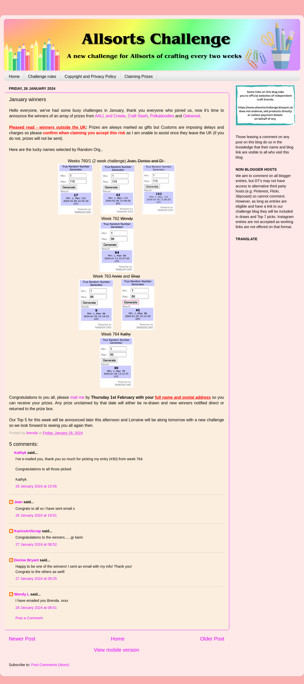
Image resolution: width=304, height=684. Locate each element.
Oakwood (191, 116)
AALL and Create (110, 116)
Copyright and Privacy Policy (90, 76)
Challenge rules (42, 76)
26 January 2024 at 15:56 (36, 486)
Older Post (212, 639)
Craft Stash (138, 116)
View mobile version (116, 650)
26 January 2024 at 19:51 (36, 515)
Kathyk (20, 453)
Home (14, 76)
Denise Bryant (26, 560)
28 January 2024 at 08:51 (36, 608)
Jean (18, 502)
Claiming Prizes (139, 76)
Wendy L (21, 594)
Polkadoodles (162, 116)
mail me (77, 397)
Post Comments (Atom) (50, 665)
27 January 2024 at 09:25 (36, 579)
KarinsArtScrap (27, 531)
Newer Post (22, 639)
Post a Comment (29, 618)
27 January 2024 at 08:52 (36, 544)
